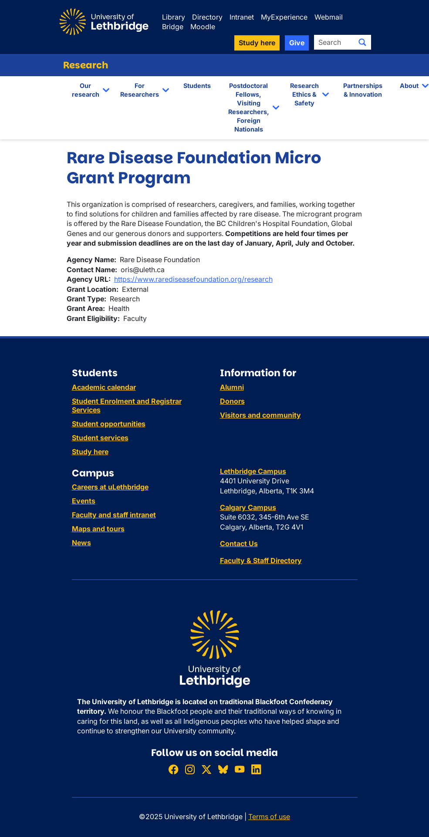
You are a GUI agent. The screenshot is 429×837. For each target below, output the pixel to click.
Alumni (232, 387)
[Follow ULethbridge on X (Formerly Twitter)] (206, 769)
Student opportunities (108, 423)
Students (197, 85)
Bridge (172, 26)
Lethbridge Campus (253, 471)
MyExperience (284, 17)
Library (173, 17)
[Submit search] (362, 42)
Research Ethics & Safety (304, 94)
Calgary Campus (248, 507)
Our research (85, 90)
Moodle (202, 26)
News (81, 542)
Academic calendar (104, 387)
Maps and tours (98, 528)
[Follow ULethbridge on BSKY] (223, 769)
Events (83, 500)
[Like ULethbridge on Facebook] (173, 769)
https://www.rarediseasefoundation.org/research (193, 279)
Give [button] (296, 42)
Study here (90, 451)
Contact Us (239, 543)
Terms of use (269, 816)
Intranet (242, 17)
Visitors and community (260, 415)
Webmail (328, 17)
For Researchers (139, 90)
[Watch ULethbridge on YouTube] (240, 769)
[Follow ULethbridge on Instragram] (190, 769)
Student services (100, 437)
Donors (232, 401)
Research (85, 65)
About (409, 85)
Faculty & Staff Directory (261, 560)
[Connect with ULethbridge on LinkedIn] (256, 769)
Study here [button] (257, 42)
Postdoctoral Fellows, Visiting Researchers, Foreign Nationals (248, 107)
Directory (207, 17)
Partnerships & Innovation (362, 90)
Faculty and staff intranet (114, 514)
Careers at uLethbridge (110, 487)
